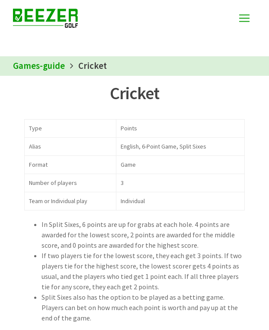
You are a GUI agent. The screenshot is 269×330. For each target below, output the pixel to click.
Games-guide (39, 65)
